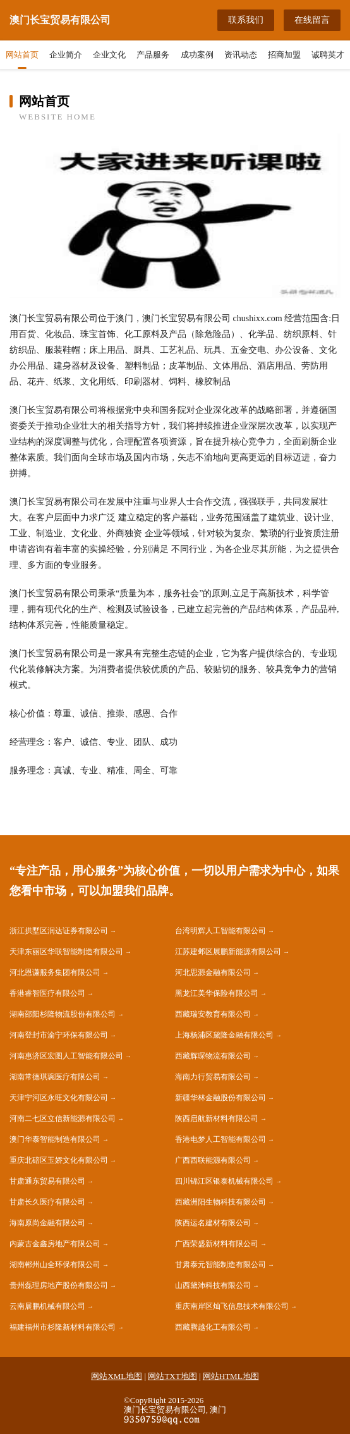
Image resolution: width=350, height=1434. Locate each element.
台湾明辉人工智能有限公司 (220, 930)
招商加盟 (284, 54)
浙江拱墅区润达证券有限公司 (58, 930)
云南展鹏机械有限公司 (47, 1306)
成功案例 (197, 54)
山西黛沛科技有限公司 (213, 1285)
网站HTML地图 (231, 1376)
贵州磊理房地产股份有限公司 (58, 1285)
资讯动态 (240, 54)
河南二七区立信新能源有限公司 (62, 1118)
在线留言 (312, 20)
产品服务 (152, 54)
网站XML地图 (116, 1376)
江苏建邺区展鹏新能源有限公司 (228, 951)
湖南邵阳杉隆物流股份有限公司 (62, 1014)
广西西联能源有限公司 (213, 1160)
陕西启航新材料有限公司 (216, 1118)
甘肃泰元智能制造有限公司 (220, 1264)
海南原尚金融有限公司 (47, 1222)
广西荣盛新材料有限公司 (216, 1243)
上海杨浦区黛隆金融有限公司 (224, 1035)
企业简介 (65, 54)
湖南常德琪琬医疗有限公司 (54, 1076)
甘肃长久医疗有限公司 (47, 1202)
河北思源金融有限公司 (213, 972)
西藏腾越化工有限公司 (213, 1327)
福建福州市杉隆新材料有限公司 (62, 1327)
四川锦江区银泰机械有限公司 (224, 1181)
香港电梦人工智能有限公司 (220, 1139)
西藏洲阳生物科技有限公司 (220, 1202)
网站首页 (22, 54)
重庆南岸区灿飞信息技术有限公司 (232, 1306)
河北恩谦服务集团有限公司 (54, 972)
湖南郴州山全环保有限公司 (54, 1264)
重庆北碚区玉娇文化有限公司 (58, 1160)
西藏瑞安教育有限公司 (213, 1014)
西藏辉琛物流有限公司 (213, 1055)
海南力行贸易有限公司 (213, 1076)
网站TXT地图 (172, 1376)
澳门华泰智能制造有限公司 (54, 1139)
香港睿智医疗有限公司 (47, 993)
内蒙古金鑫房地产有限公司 (54, 1243)
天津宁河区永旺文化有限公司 (58, 1097)
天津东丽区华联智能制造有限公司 (66, 951)
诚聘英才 (327, 54)
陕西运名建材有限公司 (213, 1222)
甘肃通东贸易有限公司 (47, 1181)
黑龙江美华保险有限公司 (216, 993)
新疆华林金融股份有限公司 (220, 1097)
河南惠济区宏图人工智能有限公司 (66, 1055)
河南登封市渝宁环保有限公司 (58, 1035)
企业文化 (109, 54)
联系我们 (245, 20)
